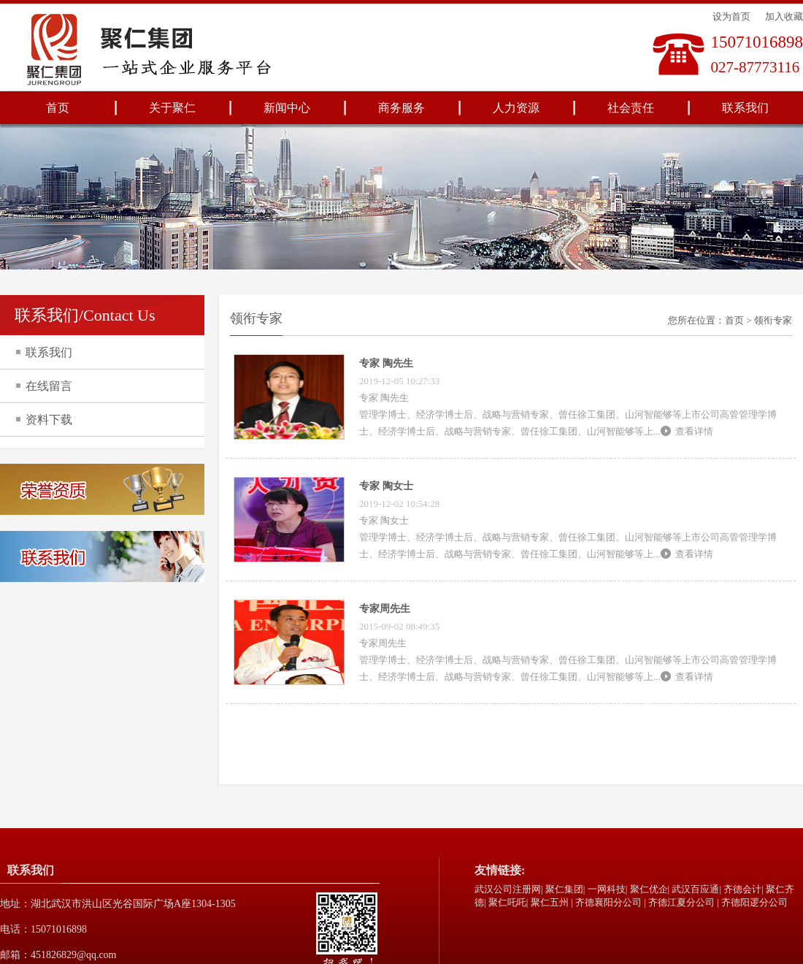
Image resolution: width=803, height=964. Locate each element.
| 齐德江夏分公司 (679, 902)
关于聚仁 (172, 108)
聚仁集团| (565, 889)
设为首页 (731, 16)
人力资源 (516, 108)
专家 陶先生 (386, 363)
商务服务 (401, 108)
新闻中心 (287, 108)
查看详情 (694, 431)
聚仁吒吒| (508, 902)
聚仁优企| (650, 889)
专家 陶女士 (386, 486)
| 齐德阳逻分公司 (752, 902)
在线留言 (49, 386)
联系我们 (745, 108)
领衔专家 (773, 320)
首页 (57, 108)
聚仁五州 (550, 902)
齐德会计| (743, 889)
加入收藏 (784, 16)
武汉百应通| (696, 889)
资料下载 (49, 419)
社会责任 (630, 108)
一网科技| (608, 889)
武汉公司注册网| (508, 889)
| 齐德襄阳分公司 (606, 902)
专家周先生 (384, 608)
